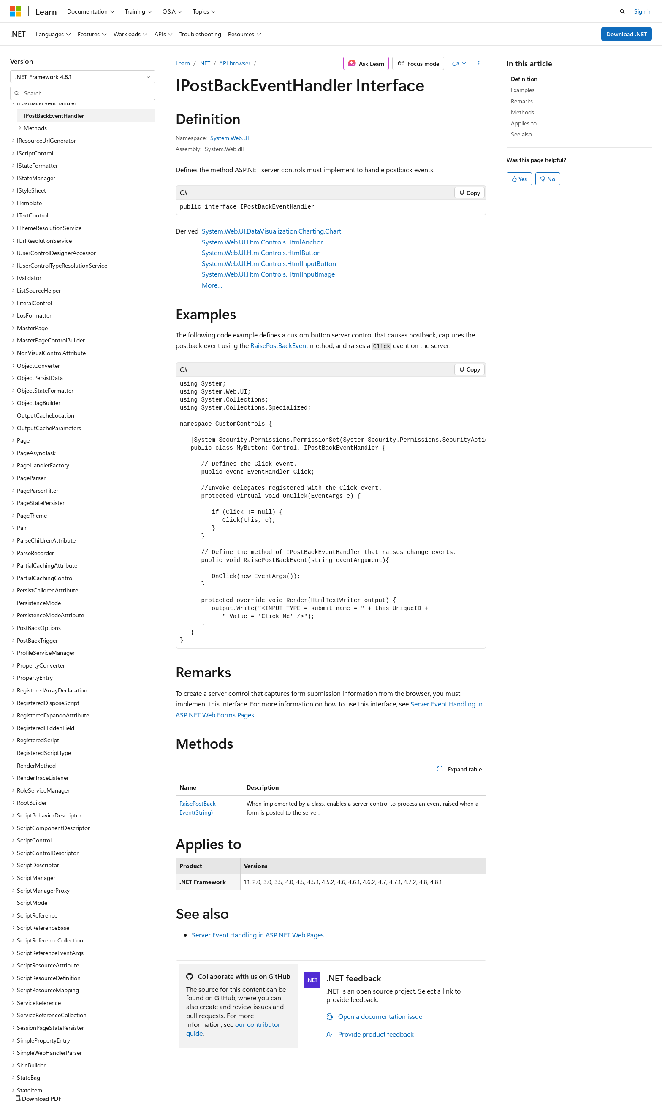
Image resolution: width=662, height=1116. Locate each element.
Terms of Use (532, 1090)
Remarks (522, 101)
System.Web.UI (229, 138)
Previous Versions (382, 1090)
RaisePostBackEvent (279, 345)
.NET (204, 63)
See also (521, 134)
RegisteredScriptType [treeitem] (44, 753)
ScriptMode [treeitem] (32, 903)
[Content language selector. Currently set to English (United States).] (48, 1089)
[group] (331, 512)
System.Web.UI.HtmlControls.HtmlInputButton (269, 263)
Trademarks (574, 1090)
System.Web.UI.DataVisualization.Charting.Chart (271, 230)
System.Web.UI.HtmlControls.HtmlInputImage (268, 273)
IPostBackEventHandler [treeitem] (54, 115)
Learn (183, 63)
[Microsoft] (15, 11)
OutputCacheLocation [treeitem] (45, 415)
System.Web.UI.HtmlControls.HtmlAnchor (262, 241)
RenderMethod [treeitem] (36, 765)
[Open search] (622, 11)
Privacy (490, 1090)
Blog (421, 1090)
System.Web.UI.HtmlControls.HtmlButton (261, 252)
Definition (524, 79)
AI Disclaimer (333, 1090)
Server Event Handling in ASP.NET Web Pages (258, 934)
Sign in (643, 11)
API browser (234, 63)
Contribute (457, 1090)
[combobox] (82, 77)
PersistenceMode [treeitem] (39, 603)
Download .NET (626, 34)
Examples (522, 90)
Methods (522, 112)
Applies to (524, 123)
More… (212, 284)
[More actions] (479, 63)
